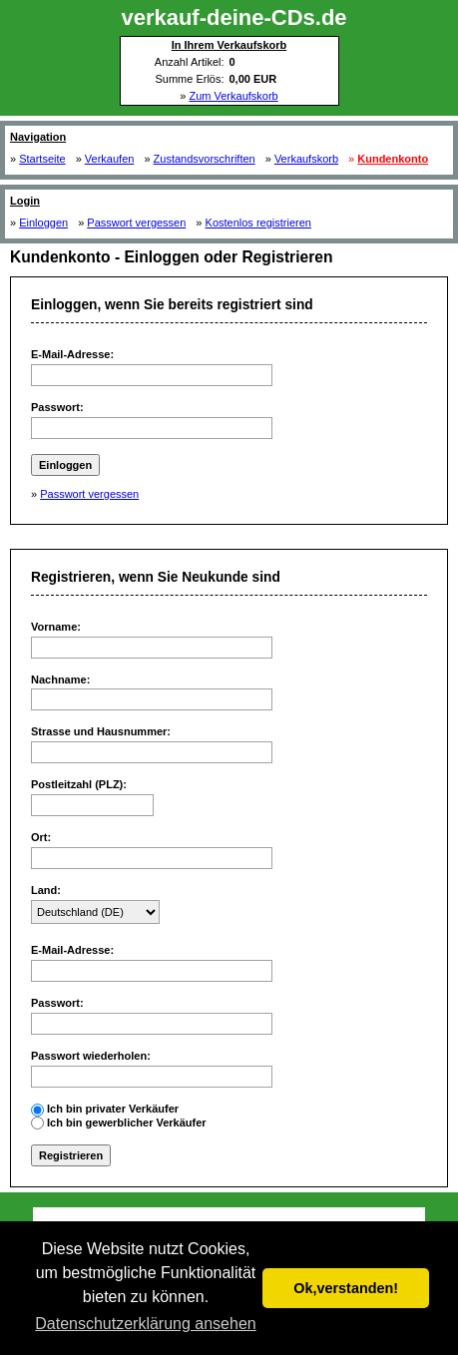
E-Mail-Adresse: (72, 354)
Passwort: (57, 407)
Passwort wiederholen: (91, 1056)
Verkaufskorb (306, 159)
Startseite (42, 159)
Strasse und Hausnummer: (101, 731)
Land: (46, 890)
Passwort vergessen (136, 222)
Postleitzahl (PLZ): (79, 784)
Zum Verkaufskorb (233, 96)
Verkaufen (110, 159)
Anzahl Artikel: (190, 62)
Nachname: (60, 679)
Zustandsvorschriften (204, 159)
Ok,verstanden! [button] (345, 1288)
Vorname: (56, 627)
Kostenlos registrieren (258, 222)
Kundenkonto (392, 159)
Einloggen (43, 222)
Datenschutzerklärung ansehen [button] (145, 1323)
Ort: (41, 837)
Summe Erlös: (189, 79)
